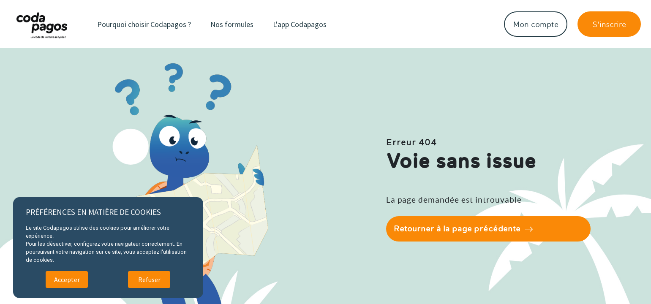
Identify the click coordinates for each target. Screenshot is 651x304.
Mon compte (535, 24)
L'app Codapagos (300, 24)
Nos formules (231, 24)
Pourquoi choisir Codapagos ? (144, 24)
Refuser (149, 279)
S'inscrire (609, 24)
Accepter (67, 279)
